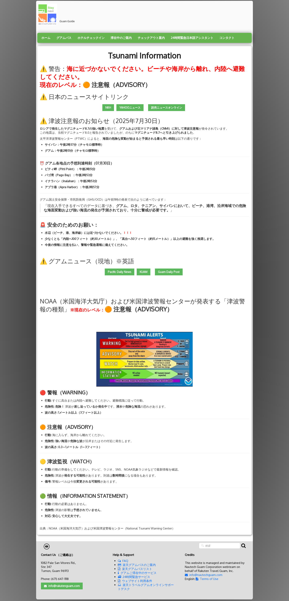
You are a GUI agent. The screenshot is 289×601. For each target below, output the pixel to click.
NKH (108, 107)
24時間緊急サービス (134, 577)
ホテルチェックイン (91, 38)
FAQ (123, 561)
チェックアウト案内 (151, 38)
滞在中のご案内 (121, 38)
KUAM (143, 272)
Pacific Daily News (119, 272)
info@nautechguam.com (203, 575)
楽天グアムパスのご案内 (137, 565)
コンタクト (226, 38)
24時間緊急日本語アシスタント (192, 38)
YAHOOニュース (129, 107)
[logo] (57, 14)
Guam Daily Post (169, 272)
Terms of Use (207, 579)
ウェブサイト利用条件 (135, 581)
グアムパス (63, 38)
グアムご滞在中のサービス (137, 573)
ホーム (45, 38)
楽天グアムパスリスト (135, 569)
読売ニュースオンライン (166, 107)
